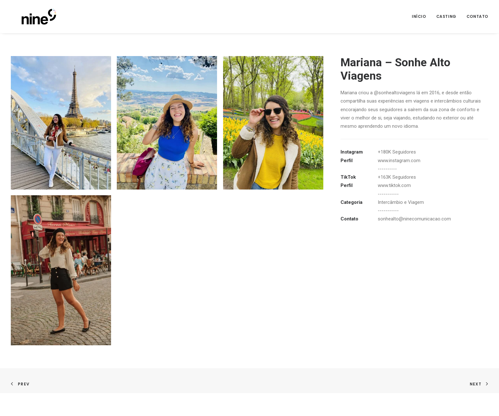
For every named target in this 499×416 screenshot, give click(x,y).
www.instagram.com (399, 160)
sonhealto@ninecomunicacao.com (414, 219)
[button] (61, 123)
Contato (477, 16)
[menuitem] (421, 16)
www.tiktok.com (394, 185)
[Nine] (28, 17)
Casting (446, 16)
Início (419, 16)
